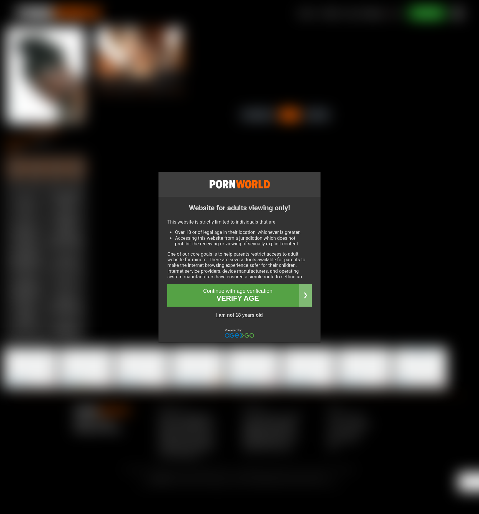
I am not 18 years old (239, 315)
